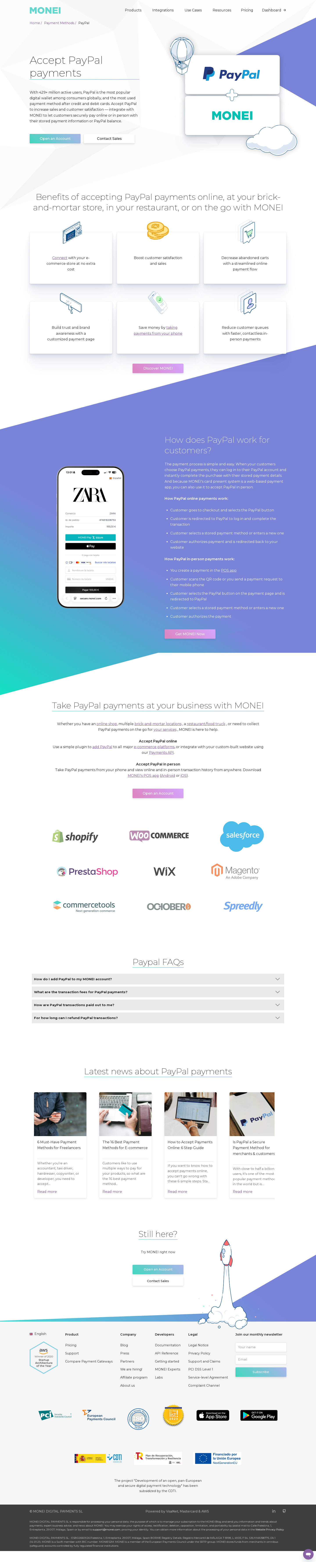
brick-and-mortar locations (158, 724)
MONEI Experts (167, 1380)
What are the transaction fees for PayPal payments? (157, 992)
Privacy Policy (199, 1364)
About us (127, 1396)
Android (168, 776)
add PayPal (102, 747)
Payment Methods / (60, 23)
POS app (229, 570)
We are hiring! (131, 1380)
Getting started (167, 1372)
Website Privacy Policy (269, 1540)
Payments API (161, 753)
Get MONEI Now (190, 634)
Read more (47, 1202)
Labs (159, 1388)
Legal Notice (198, 1356)
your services (165, 730)
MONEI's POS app (143, 776)
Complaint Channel (204, 1396)
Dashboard (274, 10)
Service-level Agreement (208, 1388)
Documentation (168, 1356)
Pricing (247, 10)
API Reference (166, 1364)
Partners (127, 1372)
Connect (59, 258)
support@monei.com (106, 1540)
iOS (184, 776)
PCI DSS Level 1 (200, 1380)
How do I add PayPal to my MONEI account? (157, 979)
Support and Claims (204, 1372)
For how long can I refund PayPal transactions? (157, 1018)
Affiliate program (133, 1388)
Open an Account (55, 139)
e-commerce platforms (154, 747)
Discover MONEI (158, 368)
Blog (124, 1356)
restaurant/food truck (206, 724)
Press (124, 1364)
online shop (107, 724)
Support (72, 1364)
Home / (36, 23)
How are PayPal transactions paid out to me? (157, 1005)
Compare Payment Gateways (89, 1372)
